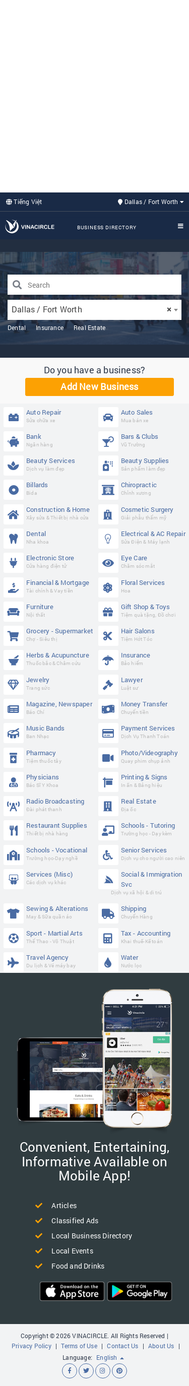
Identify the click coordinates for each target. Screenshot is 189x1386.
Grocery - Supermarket (49, 634)
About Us (161, 1346)
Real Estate (89, 327)
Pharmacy (49, 756)
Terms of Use (79, 1346)
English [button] (110, 1357)
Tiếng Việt (24, 201)
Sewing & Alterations (49, 912)
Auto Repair (49, 416)
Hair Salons (143, 634)
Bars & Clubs (143, 440)
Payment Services (143, 731)
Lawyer (143, 683)
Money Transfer (143, 707)
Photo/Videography (143, 756)
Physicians (49, 780)
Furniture (49, 610)
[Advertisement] (94, 95)
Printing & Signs (143, 780)
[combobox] (94, 310)
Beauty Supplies (143, 464)
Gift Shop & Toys (143, 610)
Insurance (50, 327)
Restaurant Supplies (49, 829)
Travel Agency (49, 961)
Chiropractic (143, 488)
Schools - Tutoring (143, 829)
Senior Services (143, 853)
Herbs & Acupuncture (49, 658)
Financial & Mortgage (49, 586)
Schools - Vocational (49, 853)
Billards (49, 488)
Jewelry (49, 683)
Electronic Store (49, 561)
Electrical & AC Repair (143, 537)
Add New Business (99, 386)
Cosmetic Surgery (143, 513)
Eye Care (143, 561)
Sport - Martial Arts (49, 937)
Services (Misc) (49, 878)
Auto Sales (143, 416)
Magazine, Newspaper (49, 707)
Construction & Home (49, 513)
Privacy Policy (31, 1346)
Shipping (143, 912)
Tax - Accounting (143, 937)
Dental (17, 327)
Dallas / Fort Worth (151, 201)
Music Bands (49, 731)
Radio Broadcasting (49, 805)
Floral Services (143, 586)
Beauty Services (49, 464)
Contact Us (122, 1346)
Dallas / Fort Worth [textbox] (91, 309)
